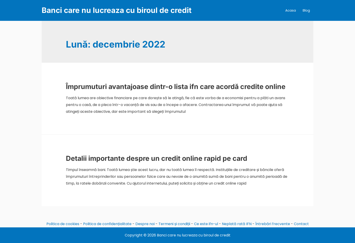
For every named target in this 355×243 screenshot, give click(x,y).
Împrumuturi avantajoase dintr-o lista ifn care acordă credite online (175, 86)
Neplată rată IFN (237, 223)
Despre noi (145, 223)
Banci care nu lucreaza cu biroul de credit (117, 10)
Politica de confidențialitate (107, 223)
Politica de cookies (62, 223)
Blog (306, 10)
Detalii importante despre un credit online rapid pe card (156, 158)
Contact (301, 223)
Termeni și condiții (174, 223)
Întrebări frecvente (272, 223)
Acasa (290, 10)
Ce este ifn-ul (206, 223)
